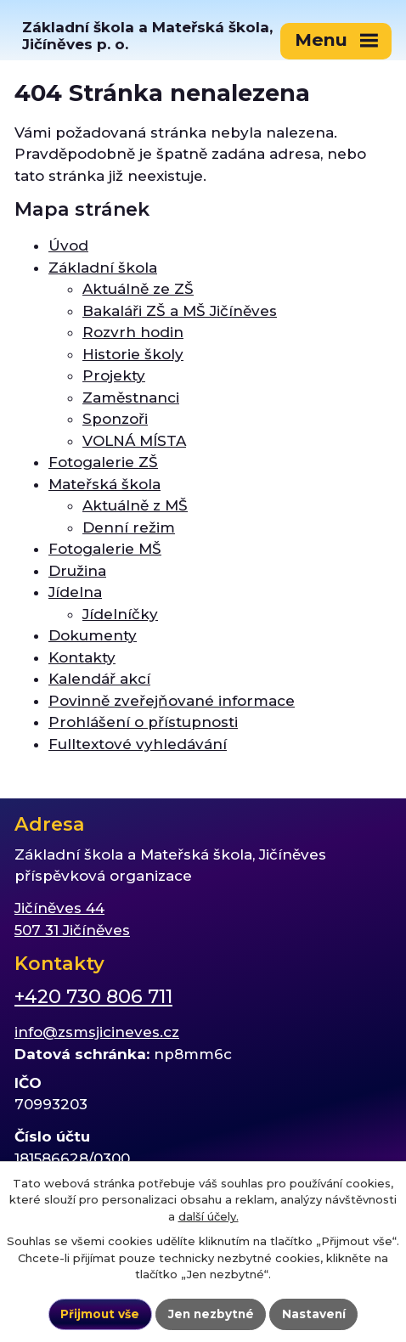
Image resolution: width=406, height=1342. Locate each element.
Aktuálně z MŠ (135, 505)
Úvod (68, 245)
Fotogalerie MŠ (104, 548)
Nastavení (314, 1314)
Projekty (113, 375)
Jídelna (75, 592)
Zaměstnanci (130, 397)
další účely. (208, 1216)
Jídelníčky (120, 614)
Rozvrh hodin (132, 332)
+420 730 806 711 (93, 996)
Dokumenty (92, 635)
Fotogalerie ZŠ (103, 462)
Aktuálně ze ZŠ (138, 288)
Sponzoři (115, 418)
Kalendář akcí (99, 678)
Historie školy (132, 354)
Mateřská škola (104, 484)
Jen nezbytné (211, 1314)
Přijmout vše (99, 1314)
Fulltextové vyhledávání (137, 744)
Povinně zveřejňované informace (171, 700)
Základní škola (102, 267)
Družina (77, 570)
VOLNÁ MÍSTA (134, 440)
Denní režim (128, 527)
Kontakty (82, 657)
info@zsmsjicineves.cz (96, 1031)
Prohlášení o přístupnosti (143, 721)
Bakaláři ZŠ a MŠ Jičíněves (179, 310)
